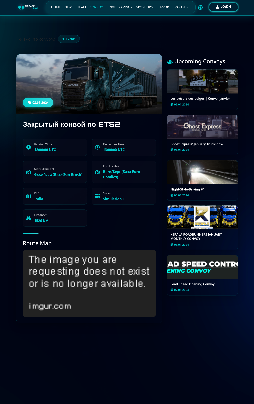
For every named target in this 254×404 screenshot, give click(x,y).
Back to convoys (37, 39)
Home (56, 7)
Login (223, 6)
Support (164, 7)
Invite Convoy (120, 7)
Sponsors (144, 7)
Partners (182, 7)
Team (81, 7)
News (68, 7)
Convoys (97, 7)
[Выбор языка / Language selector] (200, 7)
